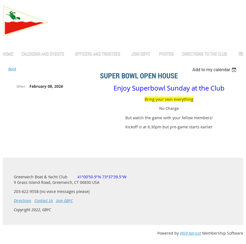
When (21, 86)
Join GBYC (64, 200)
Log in (237, 22)
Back (12, 68)
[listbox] (215, 69)
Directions (22, 200)
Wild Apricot (190, 233)
